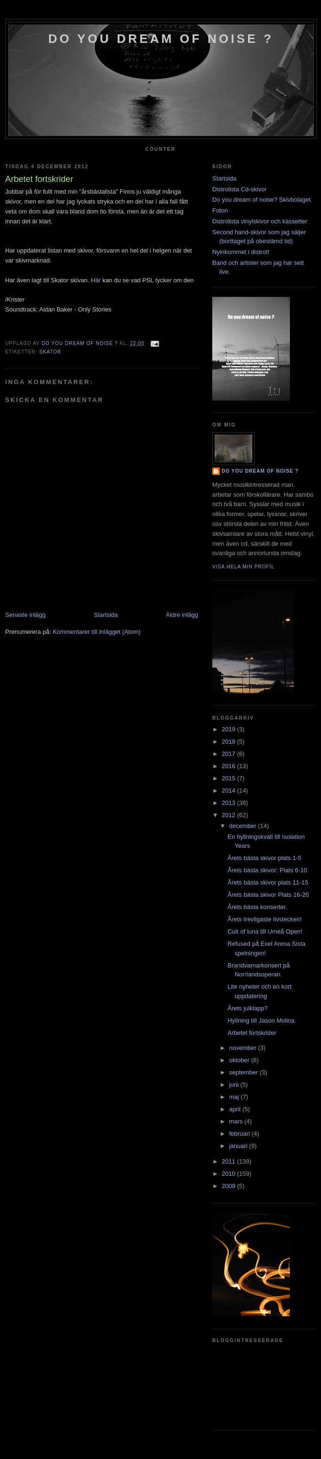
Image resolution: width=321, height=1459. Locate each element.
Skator (50, 351)
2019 (229, 729)
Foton (220, 210)
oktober (240, 1060)
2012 (229, 815)
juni (235, 1084)
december (243, 825)
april (235, 1109)
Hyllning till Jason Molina (260, 1020)
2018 (229, 741)
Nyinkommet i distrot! (240, 251)
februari (240, 1133)
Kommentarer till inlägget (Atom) (96, 631)
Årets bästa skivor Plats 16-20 (268, 894)
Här (96, 280)
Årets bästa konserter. (257, 906)
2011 (229, 1161)
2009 (229, 1185)
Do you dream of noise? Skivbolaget (261, 199)
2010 (229, 1173)
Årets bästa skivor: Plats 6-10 (267, 870)
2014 (229, 790)
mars (237, 1121)
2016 (229, 766)
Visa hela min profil (243, 566)
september (244, 1072)
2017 (229, 753)
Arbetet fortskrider (251, 1032)
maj (235, 1096)
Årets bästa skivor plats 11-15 (267, 882)
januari (239, 1145)
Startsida (106, 614)
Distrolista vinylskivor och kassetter (259, 221)
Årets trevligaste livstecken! (264, 919)
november (243, 1047)
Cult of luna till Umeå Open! (264, 931)
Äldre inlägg (182, 614)
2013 (229, 802)
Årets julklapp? (247, 1008)
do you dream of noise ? (161, 39)
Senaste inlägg (25, 614)
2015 (229, 778)
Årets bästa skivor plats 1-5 (264, 857)
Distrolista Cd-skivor (239, 189)
